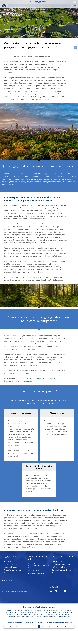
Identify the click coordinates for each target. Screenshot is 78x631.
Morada (6, 576)
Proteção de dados (58, 561)
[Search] (38, 5)
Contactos (7, 573)
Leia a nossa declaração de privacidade (20, 621)
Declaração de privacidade (61, 564)
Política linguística (58, 573)
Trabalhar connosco (11, 564)
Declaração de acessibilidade (62, 570)
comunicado (32, 378)
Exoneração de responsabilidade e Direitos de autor (38, 565)
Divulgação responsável (36, 573)
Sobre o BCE (8, 561)
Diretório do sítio (7, 580)
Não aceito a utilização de (58, 626)
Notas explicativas (10, 567)
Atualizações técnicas (35, 570)
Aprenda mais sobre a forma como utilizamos (55, 621)
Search (69, 5)
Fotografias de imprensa (12, 570)
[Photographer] (77, 36)
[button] (74, 2)
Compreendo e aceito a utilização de (22, 626)
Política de (58, 567)
